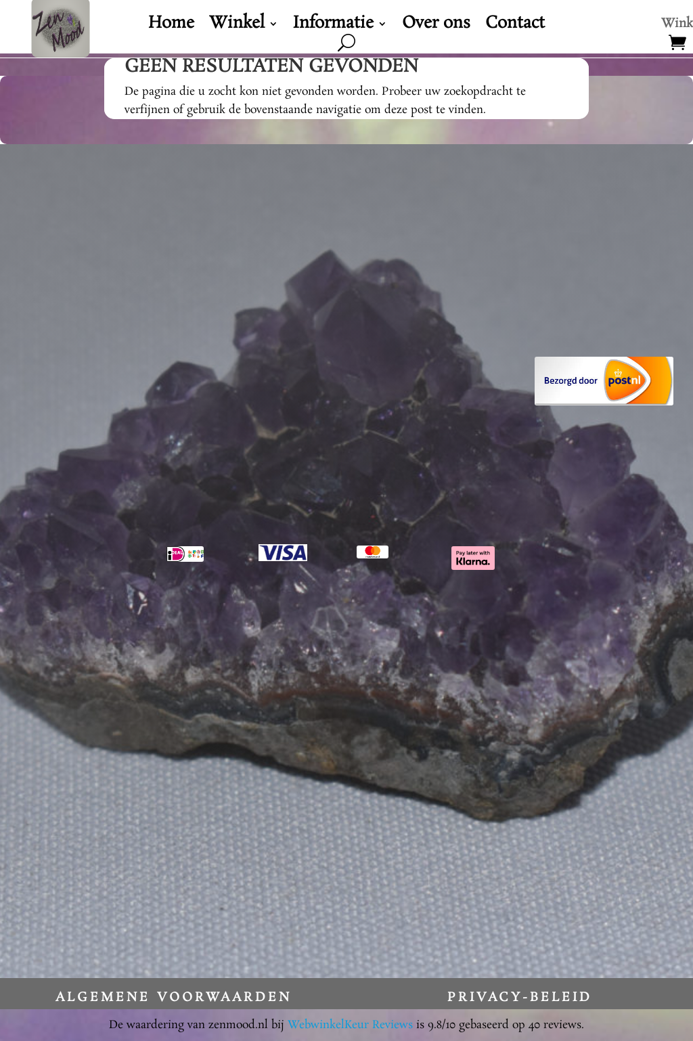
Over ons (436, 26)
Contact (515, 26)
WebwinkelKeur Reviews (350, 1025)
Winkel (237, 26)
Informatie (333, 26)
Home (171, 26)
